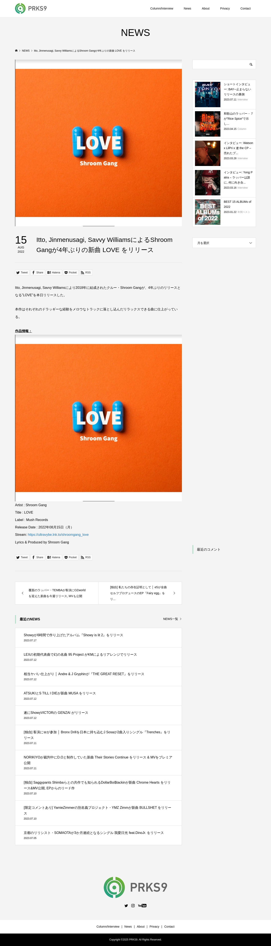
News (187, 8)
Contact (246, 8)
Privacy (225, 8)
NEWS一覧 (170, 619)
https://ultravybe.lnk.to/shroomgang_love (58, 534)
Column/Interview (161, 8)
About (206, 8)
